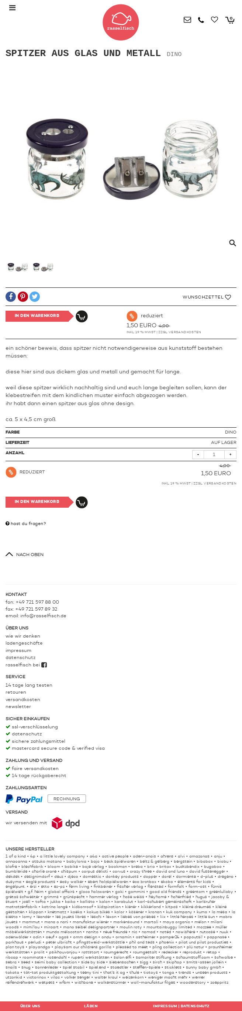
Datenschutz (20, 657)
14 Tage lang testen (29, 685)
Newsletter (18, 706)
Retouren (16, 692)
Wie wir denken (23, 636)
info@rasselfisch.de (43, 616)
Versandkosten (185, 332)
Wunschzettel (207, 297)
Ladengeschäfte (24, 643)
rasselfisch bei (26, 665)
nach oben (30, 555)
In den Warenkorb (37, 316)
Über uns (30, 1006)
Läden (90, 1006)
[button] (11, 297)
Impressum (18, 650)
